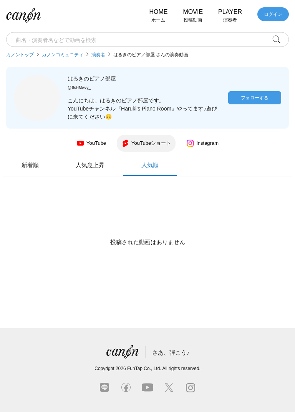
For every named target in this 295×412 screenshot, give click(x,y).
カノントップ (20, 54)
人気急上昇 (147, 165)
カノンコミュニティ (62, 54)
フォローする (254, 97)
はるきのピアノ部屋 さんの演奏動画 (150, 54)
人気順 (207, 169)
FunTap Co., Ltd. (144, 368)
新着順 (87, 165)
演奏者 (98, 54)
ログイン (273, 14)
